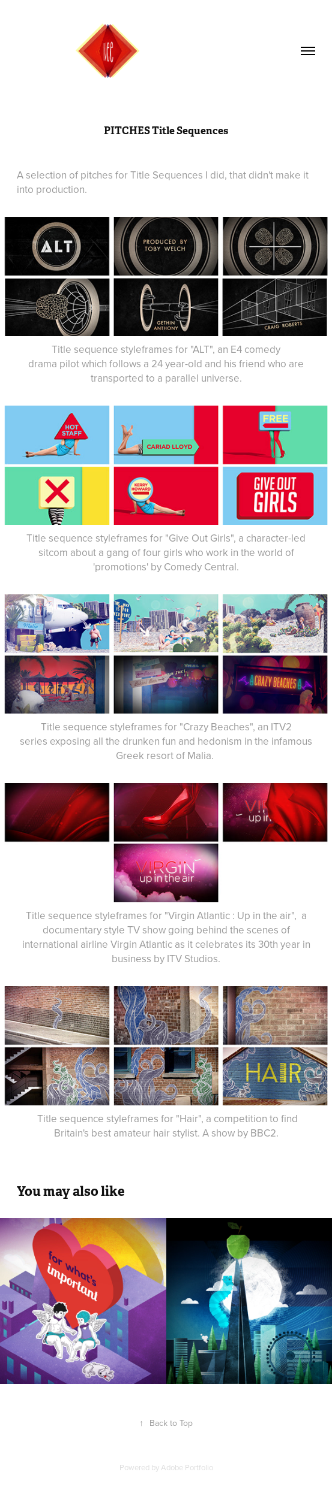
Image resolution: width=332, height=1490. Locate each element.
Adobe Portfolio (187, 1467)
